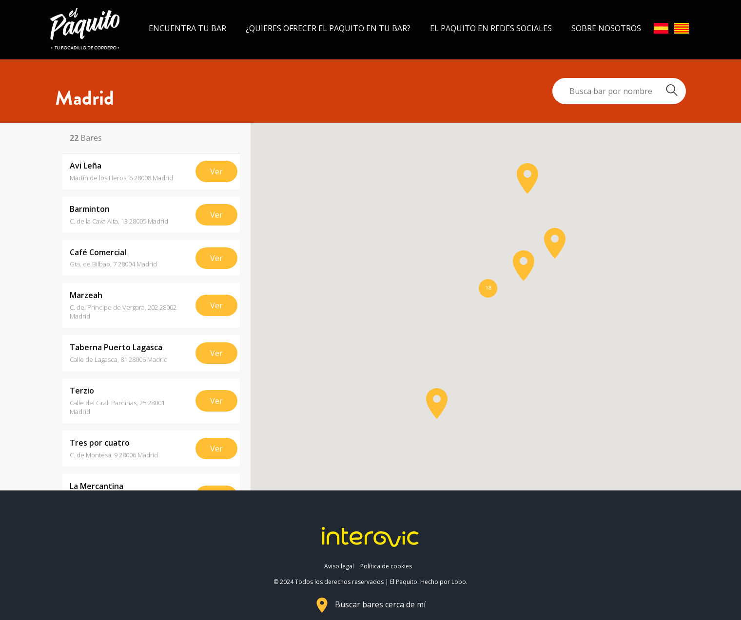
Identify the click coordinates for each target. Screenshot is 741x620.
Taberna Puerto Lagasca (116, 347)
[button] (437, 403)
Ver (216, 171)
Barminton (90, 209)
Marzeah (86, 295)
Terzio (82, 391)
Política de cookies (386, 566)
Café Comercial (98, 252)
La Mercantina (96, 486)
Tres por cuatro (100, 443)
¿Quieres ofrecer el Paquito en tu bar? (328, 28)
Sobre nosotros (606, 28)
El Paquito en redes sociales (491, 28)
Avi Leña (85, 166)
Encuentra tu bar (187, 28)
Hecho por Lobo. (444, 582)
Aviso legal (339, 566)
